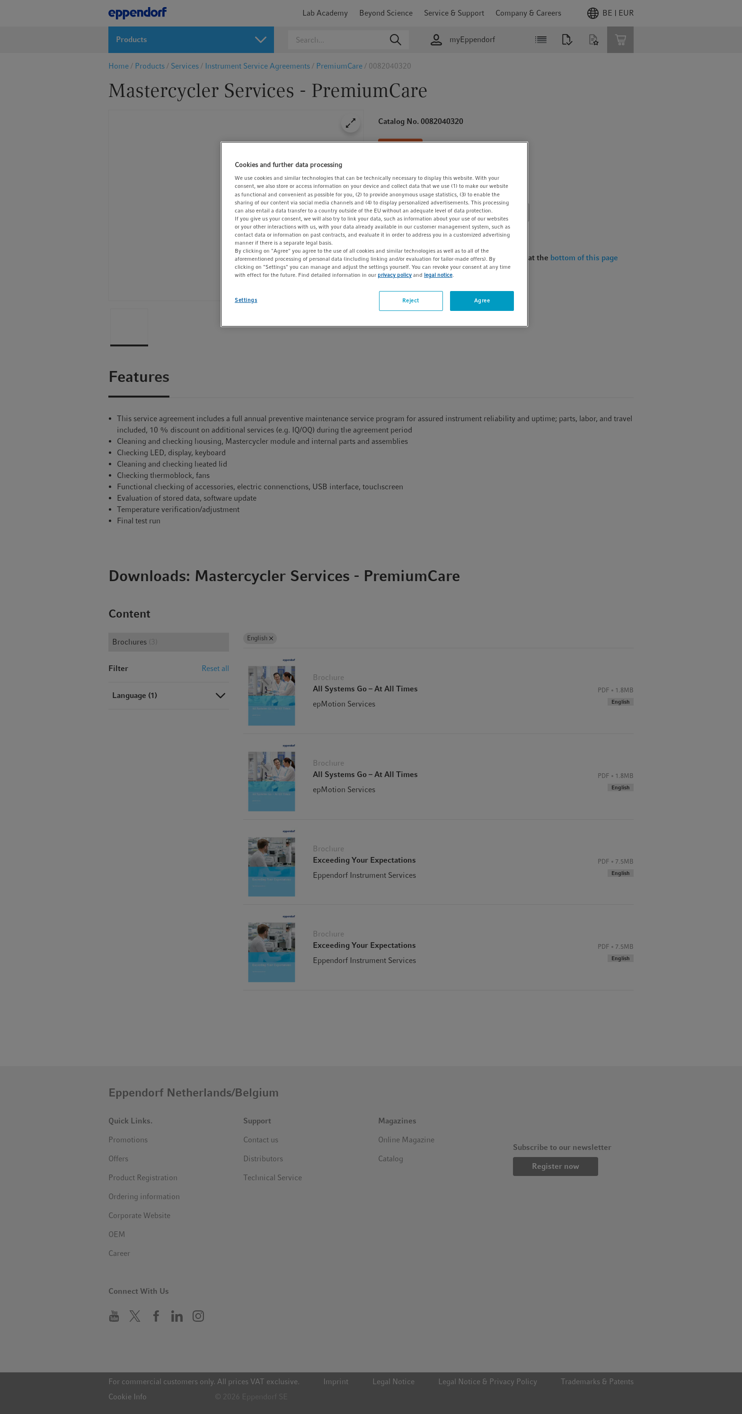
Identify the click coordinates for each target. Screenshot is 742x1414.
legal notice (438, 275)
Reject (410, 300)
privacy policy (395, 275)
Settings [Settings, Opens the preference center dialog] (246, 300)
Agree (482, 300)
